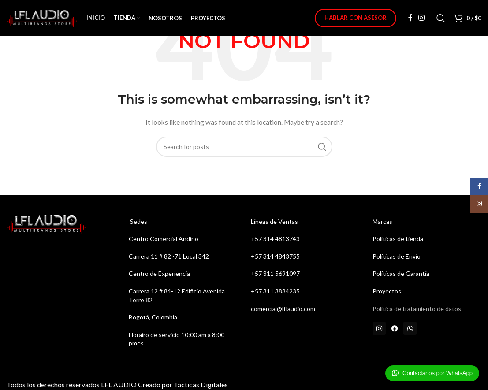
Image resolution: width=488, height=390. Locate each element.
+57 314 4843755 (275, 256)
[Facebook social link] (410, 19)
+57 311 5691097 (276, 273)
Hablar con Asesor (355, 19)
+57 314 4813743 (275, 238)
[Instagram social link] (422, 19)
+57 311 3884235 (275, 291)
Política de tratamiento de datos (417, 308)
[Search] (441, 20)
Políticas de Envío (397, 256)
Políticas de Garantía (401, 273)
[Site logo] (42, 19)
